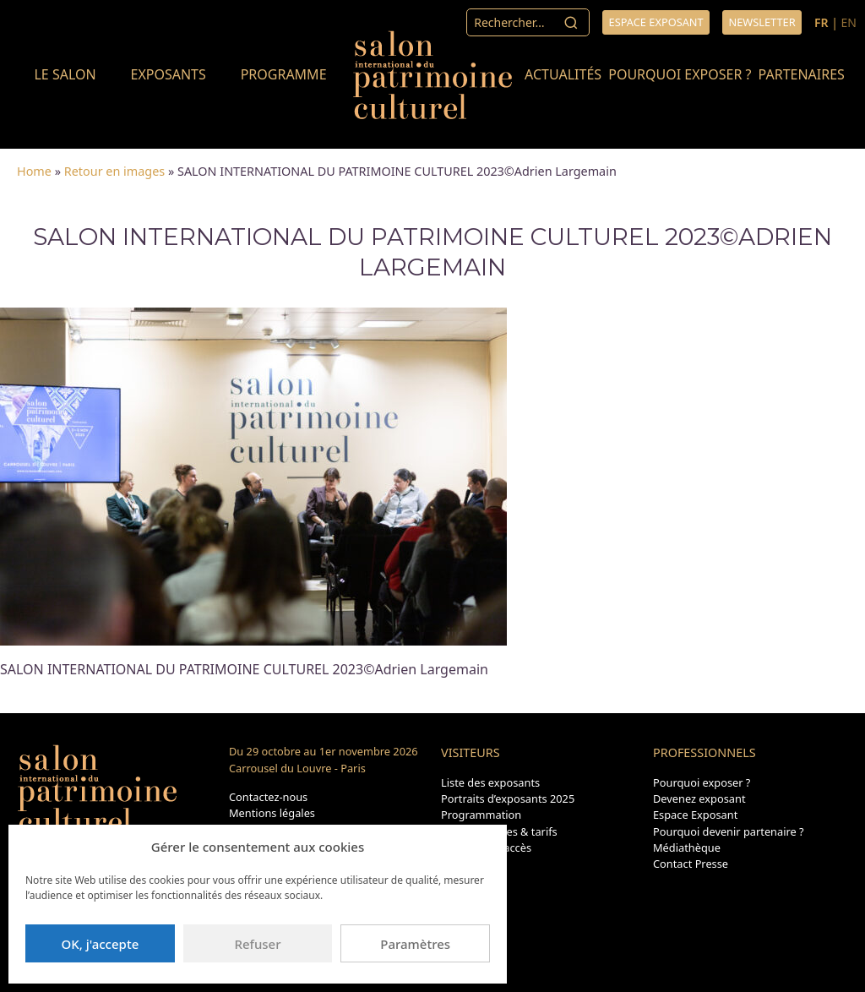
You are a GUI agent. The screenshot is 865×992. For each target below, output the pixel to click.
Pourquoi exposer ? (679, 74)
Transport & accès (486, 847)
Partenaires (802, 74)
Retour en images (114, 171)
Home (34, 171)
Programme (284, 74)
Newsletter (761, 22)
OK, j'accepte (100, 943)
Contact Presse (690, 863)
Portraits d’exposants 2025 (507, 798)
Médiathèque (687, 847)
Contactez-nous (268, 796)
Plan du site (470, 863)
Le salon (64, 74)
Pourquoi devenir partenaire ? (728, 831)
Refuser (257, 943)
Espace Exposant (695, 814)
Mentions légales (272, 812)
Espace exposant (656, 22)
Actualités (563, 74)
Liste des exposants (490, 782)
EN (849, 22)
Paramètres (415, 943)
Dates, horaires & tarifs (499, 831)
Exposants (167, 74)
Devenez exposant (699, 798)
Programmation (481, 814)
